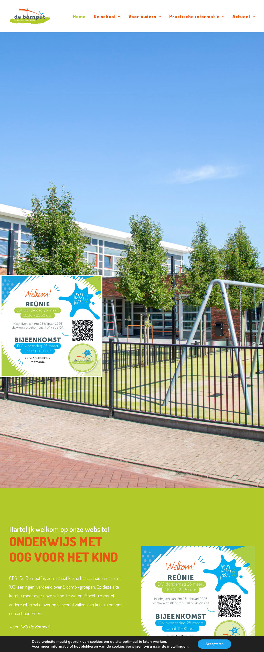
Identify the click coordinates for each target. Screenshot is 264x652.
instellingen (177, 646)
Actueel (244, 16)
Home (79, 16)
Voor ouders (145, 16)
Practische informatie (197, 16)
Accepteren (214, 643)
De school (107, 16)
